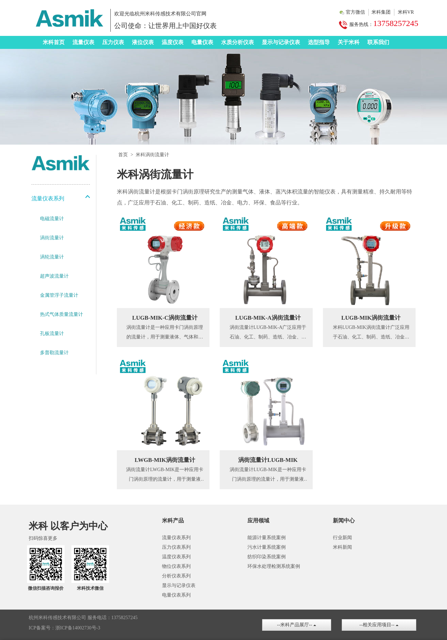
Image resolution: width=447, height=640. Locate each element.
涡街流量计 (52, 237)
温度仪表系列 (176, 556)
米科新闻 (342, 547)
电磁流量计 (52, 218)
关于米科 (349, 42)
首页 (123, 154)
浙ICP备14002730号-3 (77, 627)
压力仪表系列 (176, 547)
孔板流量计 (52, 333)
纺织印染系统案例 (266, 556)
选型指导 (319, 42)
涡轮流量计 (52, 256)
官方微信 (355, 12)
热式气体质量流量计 (61, 314)
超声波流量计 (54, 276)
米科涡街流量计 (152, 154)
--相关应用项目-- (379, 624)
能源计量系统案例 (266, 537)
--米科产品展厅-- (296, 624)
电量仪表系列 (176, 595)
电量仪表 (202, 42)
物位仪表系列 (176, 566)
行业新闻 (342, 537)
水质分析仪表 (237, 42)
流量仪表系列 (176, 537)
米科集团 (381, 12)
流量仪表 (83, 42)
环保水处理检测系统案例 (273, 566)
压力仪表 (113, 42)
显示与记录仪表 (281, 42)
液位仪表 (143, 42)
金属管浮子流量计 (59, 295)
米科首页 (54, 42)
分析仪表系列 (176, 575)
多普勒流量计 (54, 352)
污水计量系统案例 (266, 547)
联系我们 (378, 42)
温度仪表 (173, 42)
